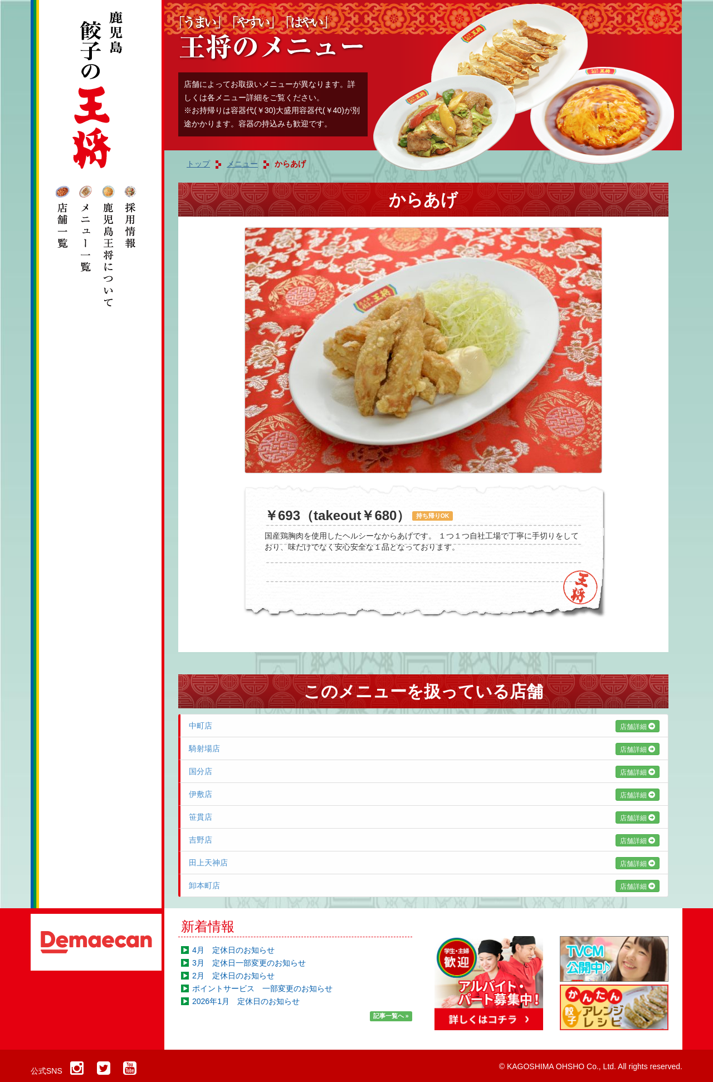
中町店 (424, 725)
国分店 (424, 771)
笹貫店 (424, 816)
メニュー (242, 163)
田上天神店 (424, 862)
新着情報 (208, 926)
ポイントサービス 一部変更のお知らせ (262, 988)
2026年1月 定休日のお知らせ (246, 1001)
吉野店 (424, 839)
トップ (198, 163)
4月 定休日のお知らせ (233, 950)
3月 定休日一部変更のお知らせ (249, 962)
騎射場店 (424, 748)
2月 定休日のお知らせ (233, 975)
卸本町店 (424, 885)
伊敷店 (424, 794)
